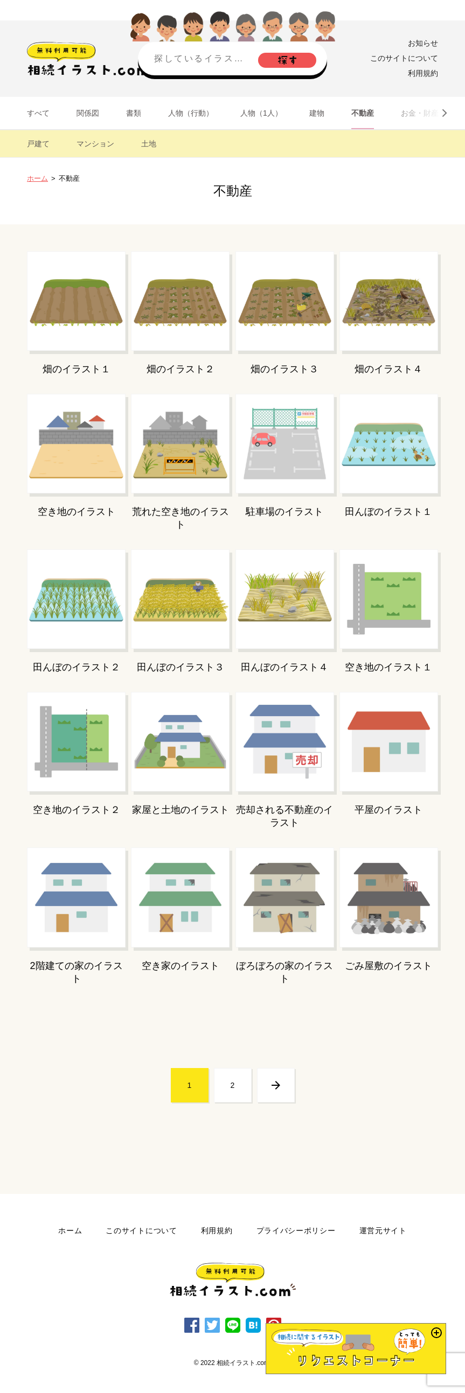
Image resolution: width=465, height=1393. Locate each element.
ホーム (37, 178)
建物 (316, 113)
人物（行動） (190, 113)
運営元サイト (383, 1230)
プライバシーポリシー (296, 1230)
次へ (276, 1085)
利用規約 (423, 73)
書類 (133, 113)
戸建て (38, 143)
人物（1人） (261, 113)
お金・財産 (420, 113)
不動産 (362, 113)
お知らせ (423, 43)
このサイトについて (404, 58)
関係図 (88, 113)
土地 (148, 143)
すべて (38, 113)
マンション (95, 143)
